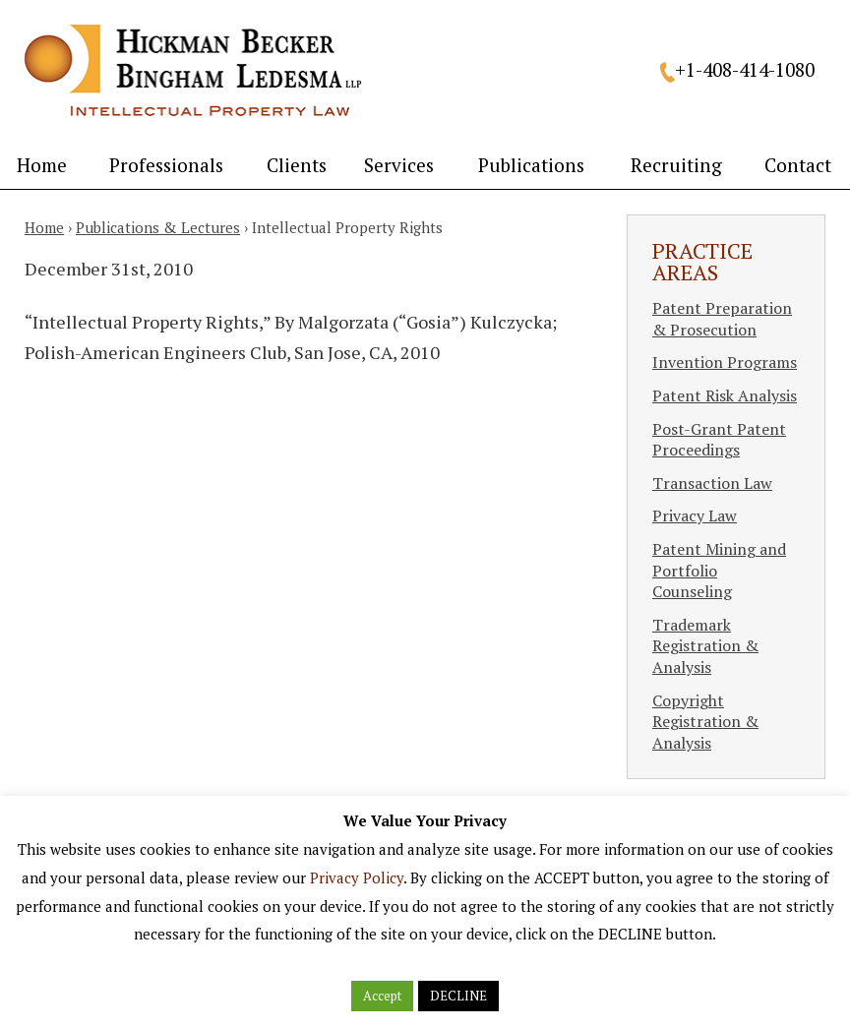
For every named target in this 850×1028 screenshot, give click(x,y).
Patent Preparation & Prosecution (722, 318)
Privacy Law (694, 515)
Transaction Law (712, 483)
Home (42, 164)
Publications (531, 164)
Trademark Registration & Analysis (705, 646)
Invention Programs (724, 362)
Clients (297, 164)
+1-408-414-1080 (745, 69)
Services (399, 164)
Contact (797, 164)
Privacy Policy (356, 877)
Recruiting (676, 164)
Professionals (166, 164)
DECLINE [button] (458, 995)
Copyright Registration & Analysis (705, 722)
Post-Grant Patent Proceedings (719, 439)
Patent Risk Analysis (724, 395)
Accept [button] (382, 995)
